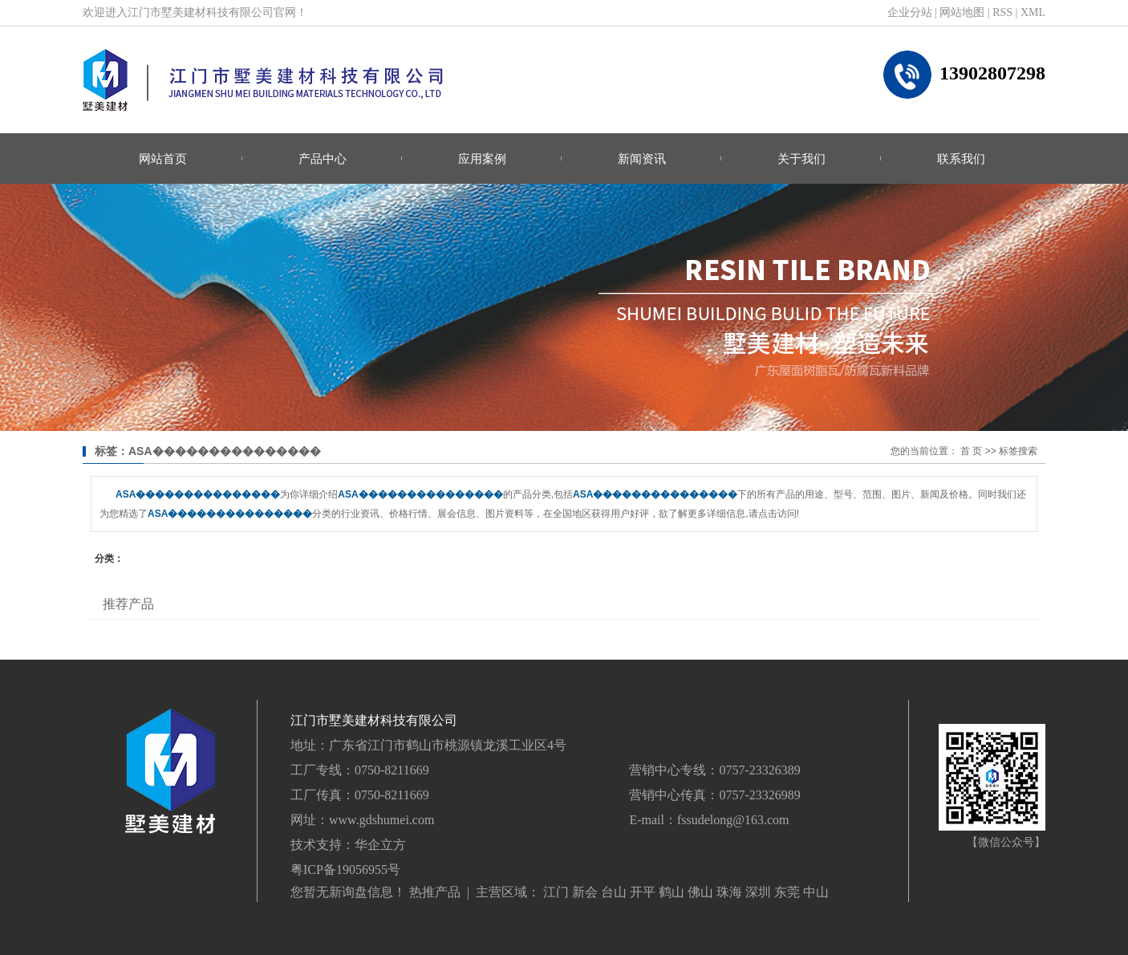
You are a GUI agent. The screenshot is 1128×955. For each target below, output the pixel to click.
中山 (816, 892)
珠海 (729, 892)
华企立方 (380, 844)
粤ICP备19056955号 (345, 869)
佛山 (700, 892)
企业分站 (909, 12)
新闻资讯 (642, 158)
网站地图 (961, 12)
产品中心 (322, 158)
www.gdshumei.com (381, 820)
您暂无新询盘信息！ (348, 892)
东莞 (787, 892)
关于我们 (801, 158)
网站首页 (163, 158)
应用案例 (482, 158)
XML (1032, 12)
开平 (642, 892)
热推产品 (435, 892)
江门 (556, 892)
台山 (614, 892)
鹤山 (671, 892)
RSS (1002, 12)
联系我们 (961, 158)
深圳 (758, 892)
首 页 (971, 451)
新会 (585, 892)
